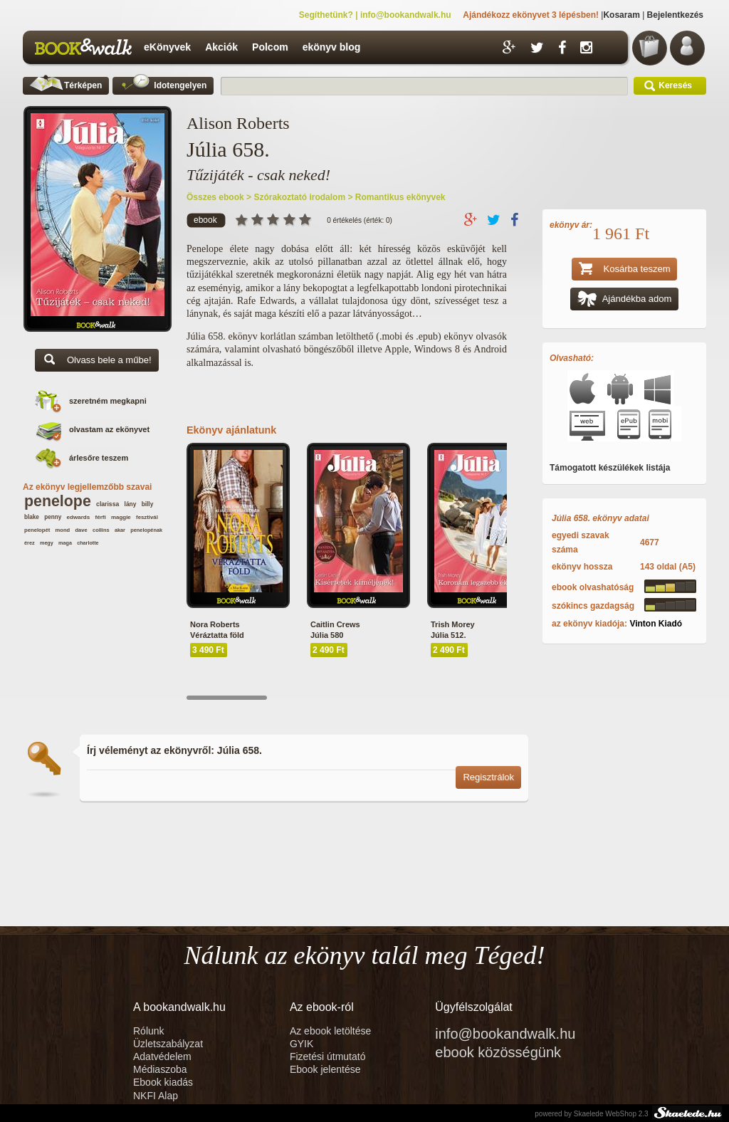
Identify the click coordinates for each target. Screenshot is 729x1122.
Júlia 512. (448, 635)
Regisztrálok (488, 777)
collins (101, 530)
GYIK (301, 1043)
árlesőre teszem (98, 457)
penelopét (37, 530)
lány (131, 504)
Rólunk (150, 1031)
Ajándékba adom (624, 300)
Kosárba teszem (625, 270)
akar (120, 530)
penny (52, 517)
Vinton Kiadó (655, 624)
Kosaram (621, 15)
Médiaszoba (160, 1069)
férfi (100, 517)
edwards (78, 517)
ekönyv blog (332, 47)
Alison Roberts (238, 123)
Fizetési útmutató (328, 1056)
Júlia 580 (326, 635)
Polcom (270, 47)
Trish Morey (453, 624)
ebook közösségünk (498, 1052)
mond (63, 530)
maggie (121, 517)
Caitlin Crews (335, 624)
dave (81, 530)
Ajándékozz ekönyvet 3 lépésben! (531, 15)
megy (46, 543)
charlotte (87, 543)
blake (31, 517)
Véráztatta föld (217, 635)
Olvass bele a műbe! (97, 361)
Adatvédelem (162, 1056)
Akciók (221, 47)
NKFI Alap (155, 1095)
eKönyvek (167, 47)
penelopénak (146, 530)
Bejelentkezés (675, 15)
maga (65, 543)
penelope (57, 501)
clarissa (107, 504)
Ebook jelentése (325, 1069)
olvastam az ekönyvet (109, 429)
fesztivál (147, 517)
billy (148, 504)
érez (29, 543)
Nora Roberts (215, 624)
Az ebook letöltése (330, 1031)
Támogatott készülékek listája (610, 468)
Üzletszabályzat (168, 1043)
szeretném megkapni (108, 401)
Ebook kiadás (163, 1082)
